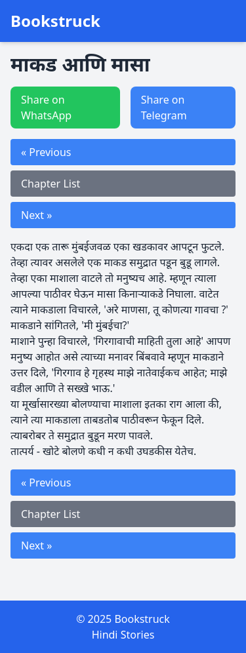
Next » (36, 215)
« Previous (46, 152)
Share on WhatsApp (46, 107)
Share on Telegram (164, 107)
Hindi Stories (123, 634)
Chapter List (50, 183)
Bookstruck (55, 20)
